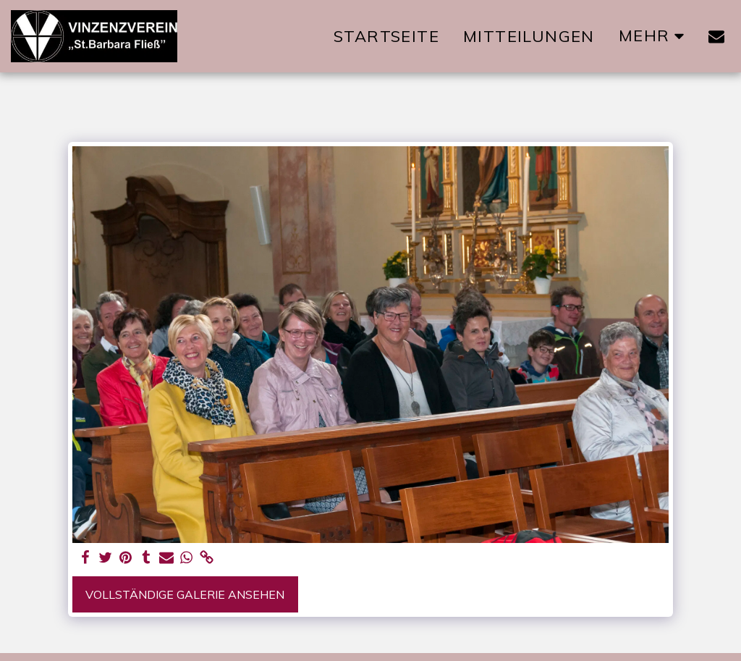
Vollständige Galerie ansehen (184, 594)
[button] (716, 36)
